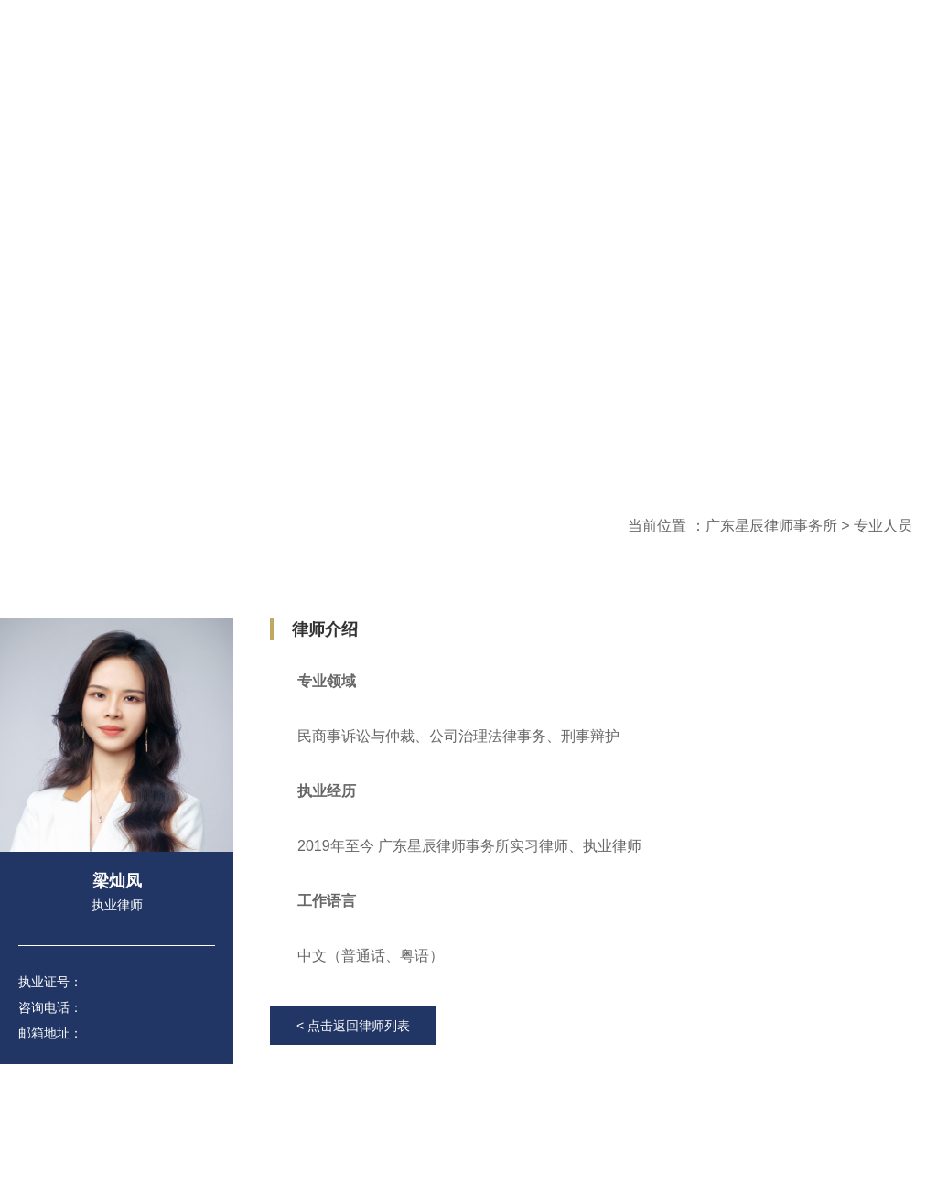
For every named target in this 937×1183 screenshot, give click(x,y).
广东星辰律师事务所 (771, 525)
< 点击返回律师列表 (353, 1025)
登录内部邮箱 (662, 63)
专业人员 (883, 525)
